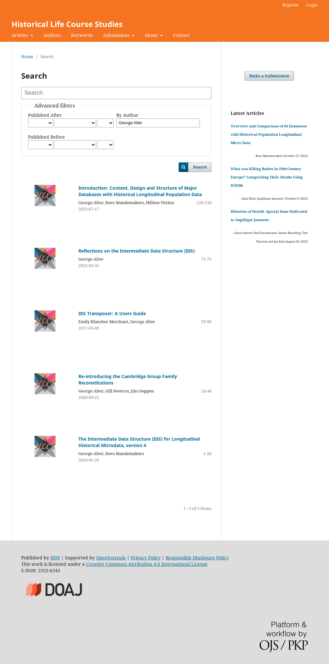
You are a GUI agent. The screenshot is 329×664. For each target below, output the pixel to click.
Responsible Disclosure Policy (197, 558)
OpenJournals (111, 558)
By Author (127, 115)
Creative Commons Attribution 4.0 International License (147, 564)
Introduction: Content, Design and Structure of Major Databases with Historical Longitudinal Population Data (140, 191)
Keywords (82, 35)
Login (311, 5)
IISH (55, 558)
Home (27, 56)
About (152, 35)
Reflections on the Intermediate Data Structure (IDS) (136, 251)
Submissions (117, 35)
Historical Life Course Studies (67, 24)
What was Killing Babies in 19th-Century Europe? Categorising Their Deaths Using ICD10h (267, 177)
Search (200, 167)
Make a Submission (269, 76)
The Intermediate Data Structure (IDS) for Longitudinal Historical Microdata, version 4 (139, 442)
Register (290, 5)
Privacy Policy (146, 558)
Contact (181, 35)
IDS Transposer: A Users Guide (112, 313)
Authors (52, 35)
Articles (20, 35)
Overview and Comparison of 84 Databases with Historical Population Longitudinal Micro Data (269, 134)
